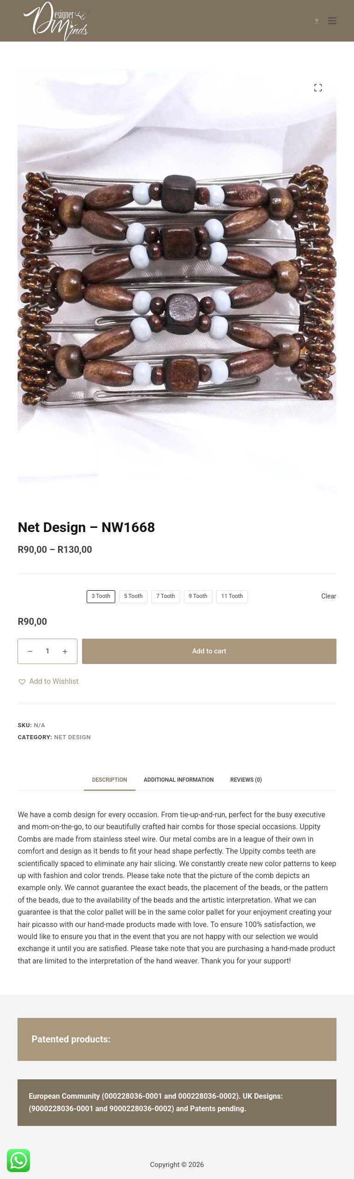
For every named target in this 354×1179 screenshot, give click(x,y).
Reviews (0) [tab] (246, 780)
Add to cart (209, 651)
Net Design (72, 737)
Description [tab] (109, 780)
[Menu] (332, 21)
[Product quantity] (47, 651)
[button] (48, 682)
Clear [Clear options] (328, 596)
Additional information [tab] (179, 780)
